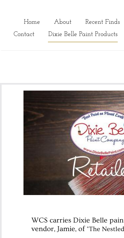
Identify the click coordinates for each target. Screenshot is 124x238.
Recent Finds (102, 22)
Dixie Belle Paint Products (82, 34)
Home (32, 22)
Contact (24, 34)
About (62, 22)
